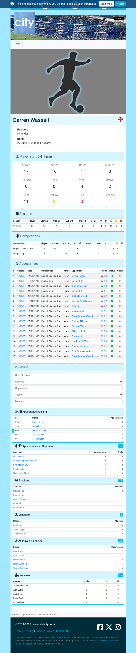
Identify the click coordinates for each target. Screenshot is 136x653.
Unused (26, 180)
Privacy (29, 631)
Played (26, 165)
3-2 (104, 321)
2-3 (104, 331)
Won (82, 180)
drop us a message (25, 643)
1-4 (104, 281)
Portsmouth (77, 336)
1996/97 (17, 226)
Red (82, 195)
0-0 (104, 341)
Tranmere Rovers (80, 346)
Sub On (82, 165)
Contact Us (62, 631)
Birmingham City (80, 286)
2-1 (104, 311)
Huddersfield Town (81, 341)
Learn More (106, 4)
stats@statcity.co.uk (107, 640)
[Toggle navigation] (18, 44)
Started (54, 165)
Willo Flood (37, 426)
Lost (26, 195)
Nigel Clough (19, 560)
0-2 (104, 296)
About (50, 631)
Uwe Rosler (18, 551)
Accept (120, 4)
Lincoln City (77, 281)
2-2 (104, 301)
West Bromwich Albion (82, 351)
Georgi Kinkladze (20, 568)
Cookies (40, 631)
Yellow (54, 195)
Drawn (109, 180)
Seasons (110, 195)
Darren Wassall (39, 430)
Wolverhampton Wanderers (85, 316)
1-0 (104, 286)
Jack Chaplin (38, 435)
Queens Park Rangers (82, 301)
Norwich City (78, 311)
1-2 (104, 336)
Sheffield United (79, 296)
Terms (19, 631)
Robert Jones (38, 422)
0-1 (104, 291)
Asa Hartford (19, 534)
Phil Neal (17, 525)
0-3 (104, 356)
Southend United (80, 321)
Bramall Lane (19, 495)
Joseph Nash (38, 439)
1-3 (104, 276)
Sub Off (109, 165)
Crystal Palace (78, 276)
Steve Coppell (19, 529)
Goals (54, 180)
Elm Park (17, 503)
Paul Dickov (18, 555)
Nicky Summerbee (21, 564)
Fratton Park (18, 507)
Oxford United (78, 331)
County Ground (20, 499)
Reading (75, 306)
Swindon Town (79, 326)
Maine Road (18, 491)
